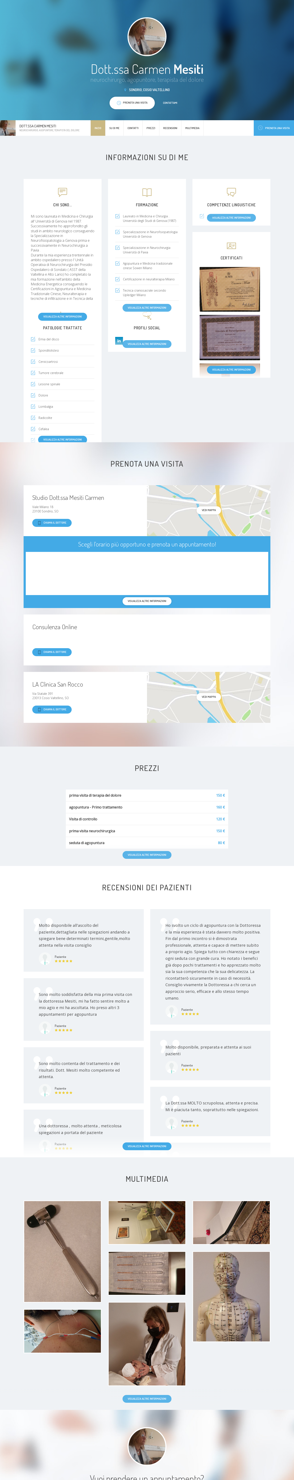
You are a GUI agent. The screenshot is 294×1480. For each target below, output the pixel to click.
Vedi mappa (209, 510)
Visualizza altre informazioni (62, 316)
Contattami (170, 102)
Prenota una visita (274, 128)
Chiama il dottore (51, 523)
